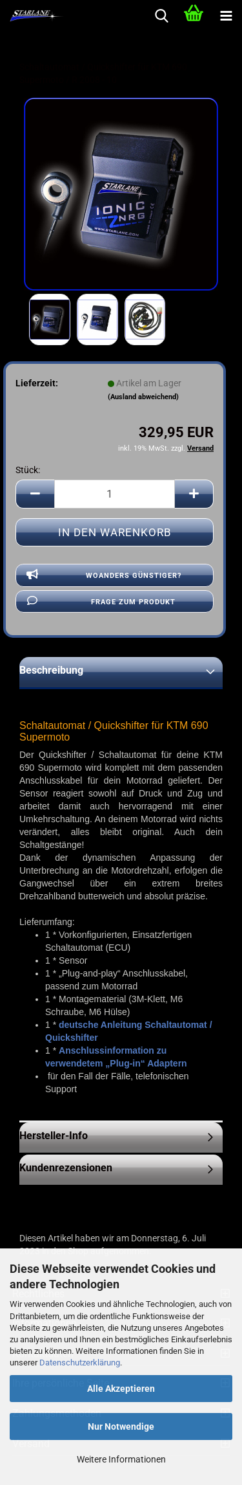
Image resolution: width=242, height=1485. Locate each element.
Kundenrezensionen (65, 1168)
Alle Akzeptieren (121, 1388)
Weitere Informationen (121, 1459)
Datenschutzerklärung (79, 1362)
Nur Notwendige (121, 1426)
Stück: (27, 470)
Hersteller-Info (53, 1136)
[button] (34, 494)
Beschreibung (51, 670)
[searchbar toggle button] (161, 16)
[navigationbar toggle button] (226, 16)
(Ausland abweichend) (143, 397)
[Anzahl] (114, 494)
